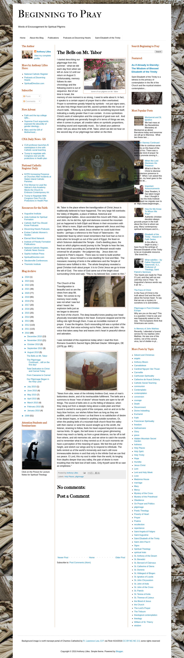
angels (137, 358)
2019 (27, 297)
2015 (27, 313)
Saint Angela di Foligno (144, 531)
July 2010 (32, 387)
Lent (136, 469)
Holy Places (69, 477)
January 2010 (33, 410)
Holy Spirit (138, 451)
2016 (27, 309)
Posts (27, 96)
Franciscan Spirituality (144, 421)
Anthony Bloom (141, 362)
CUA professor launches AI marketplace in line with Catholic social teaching (36, 147)
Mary (136, 486)
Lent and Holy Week (143, 472)
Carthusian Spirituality (144, 376)
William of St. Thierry (143, 622)
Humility (137, 462)
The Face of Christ (142, 290)
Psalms (137, 521)
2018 (27, 301)
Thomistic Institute (32, 264)
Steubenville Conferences (36, 261)
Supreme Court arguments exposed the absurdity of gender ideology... (36, 123)
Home (22, 38)
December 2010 (34, 336)
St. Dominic (139, 570)
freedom (138, 425)
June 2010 (32, 390)
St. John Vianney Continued (146, 143)
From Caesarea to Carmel (38, 375)
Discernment (140, 407)
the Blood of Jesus (142, 601)
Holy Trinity (139, 455)
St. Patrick (138, 591)
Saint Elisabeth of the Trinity (107, 38)
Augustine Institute (32, 214)
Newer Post (63, 557)
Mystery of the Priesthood (145, 497)
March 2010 (33, 403)
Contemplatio (140, 390)
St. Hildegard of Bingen (144, 573)
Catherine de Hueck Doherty (147, 379)
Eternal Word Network (34, 238)
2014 (27, 317)
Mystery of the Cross (143, 493)
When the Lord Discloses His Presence (151, 163)
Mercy (137, 490)
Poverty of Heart (141, 514)
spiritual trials (140, 552)
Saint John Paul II (142, 542)
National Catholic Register (36, 74)
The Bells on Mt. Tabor (37, 356)
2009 (27, 416)
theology (138, 618)
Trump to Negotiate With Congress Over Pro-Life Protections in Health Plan (36, 198)
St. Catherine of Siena (144, 566)
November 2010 (34, 340)
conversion (139, 397)
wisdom (137, 625)
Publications (53, 38)
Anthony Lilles (44, 52)
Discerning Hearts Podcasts (36, 229)
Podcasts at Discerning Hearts (77, 38)
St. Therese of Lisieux (144, 598)
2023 (27, 281)
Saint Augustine (141, 535)
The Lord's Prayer (142, 608)
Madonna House (141, 479)
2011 (27, 329)
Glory (136, 431)
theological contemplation (145, 615)
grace (136, 435)
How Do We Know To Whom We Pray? (153, 211)
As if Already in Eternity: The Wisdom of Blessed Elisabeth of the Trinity (145, 68)
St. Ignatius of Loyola (143, 577)
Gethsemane (140, 428)
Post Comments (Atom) (80, 562)
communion (139, 386)
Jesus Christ (139, 465)
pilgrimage (79, 477)
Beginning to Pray (60, 14)
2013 (27, 321)
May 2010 (32, 395)
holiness (138, 444)
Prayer (137, 518)
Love (136, 476)
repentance (139, 528)
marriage (138, 483)
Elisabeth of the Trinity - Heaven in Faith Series (153, 236)
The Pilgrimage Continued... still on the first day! (38, 362)
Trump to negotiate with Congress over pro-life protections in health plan (35, 155)
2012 (27, 325)
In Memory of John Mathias (146, 329)
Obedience (139, 500)
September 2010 (35, 348)
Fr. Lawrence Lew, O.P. (93, 641)
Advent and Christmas (144, 355)
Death (137, 404)
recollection (139, 524)
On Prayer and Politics (144, 504)
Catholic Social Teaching (145, 383)
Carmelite (138, 372)
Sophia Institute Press (34, 254)
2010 (27, 333)
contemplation (140, 393)
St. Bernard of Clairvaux (145, 563)
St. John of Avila (141, 584)
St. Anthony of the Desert (145, 556)
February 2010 (34, 407)
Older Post (120, 557)
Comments (29, 101)
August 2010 (33, 352)
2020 (27, 293)
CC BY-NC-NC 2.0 (131, 641)
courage (138, 400)
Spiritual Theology (142, 549)
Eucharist (138, 414)
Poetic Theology (141, 511)
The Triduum (140, 611)
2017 (27, 305)
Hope (136, 458)
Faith (136, 418)
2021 (27, 289)
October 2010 (33, 344)
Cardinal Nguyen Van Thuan (147, 369)
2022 (27, 285)
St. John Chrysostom (143, 580)
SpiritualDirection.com (34, 83)
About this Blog (37, 38)
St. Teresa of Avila (142, 594)
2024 (27, 277)
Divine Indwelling (142, 411)
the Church (139, 605)
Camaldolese (140, 365)
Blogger (119, 651)
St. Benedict (139, 559)
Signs (136, 545)
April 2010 (32, 399)
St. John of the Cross (143, 587)
